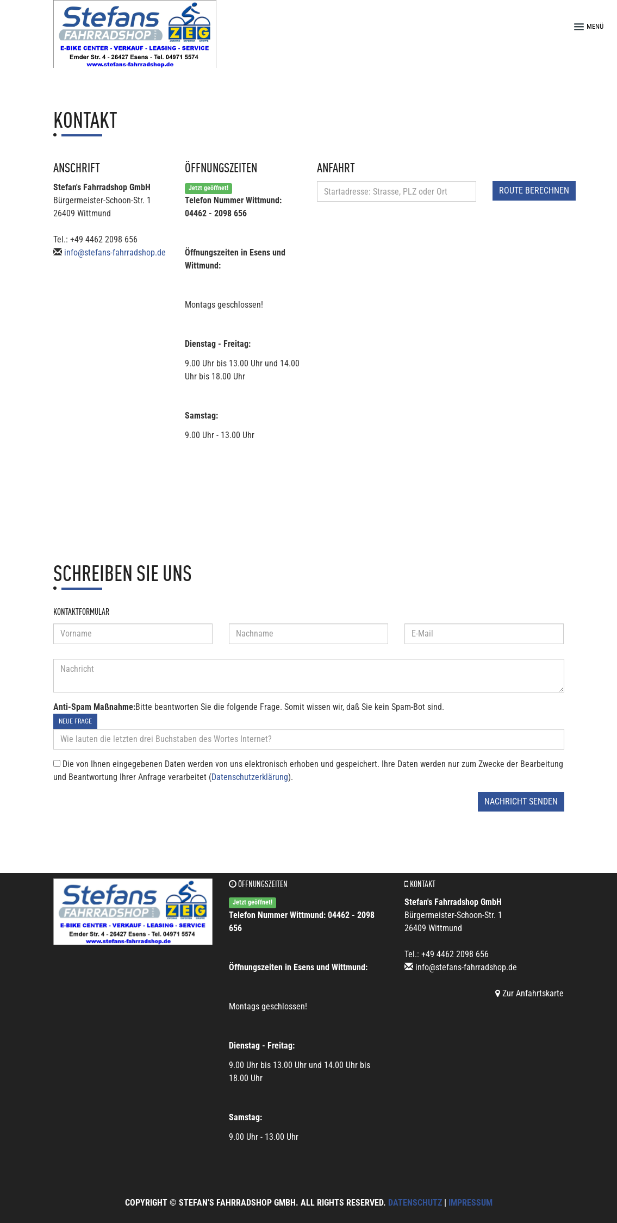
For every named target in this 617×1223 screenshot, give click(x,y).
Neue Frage (75, 721)
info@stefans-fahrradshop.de (115, 252)
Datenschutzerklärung (249, 777)
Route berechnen (534, 190)
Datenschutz (415, 1202)
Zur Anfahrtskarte (529, 993)
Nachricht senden (521, 801)
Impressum (470, 1202)
